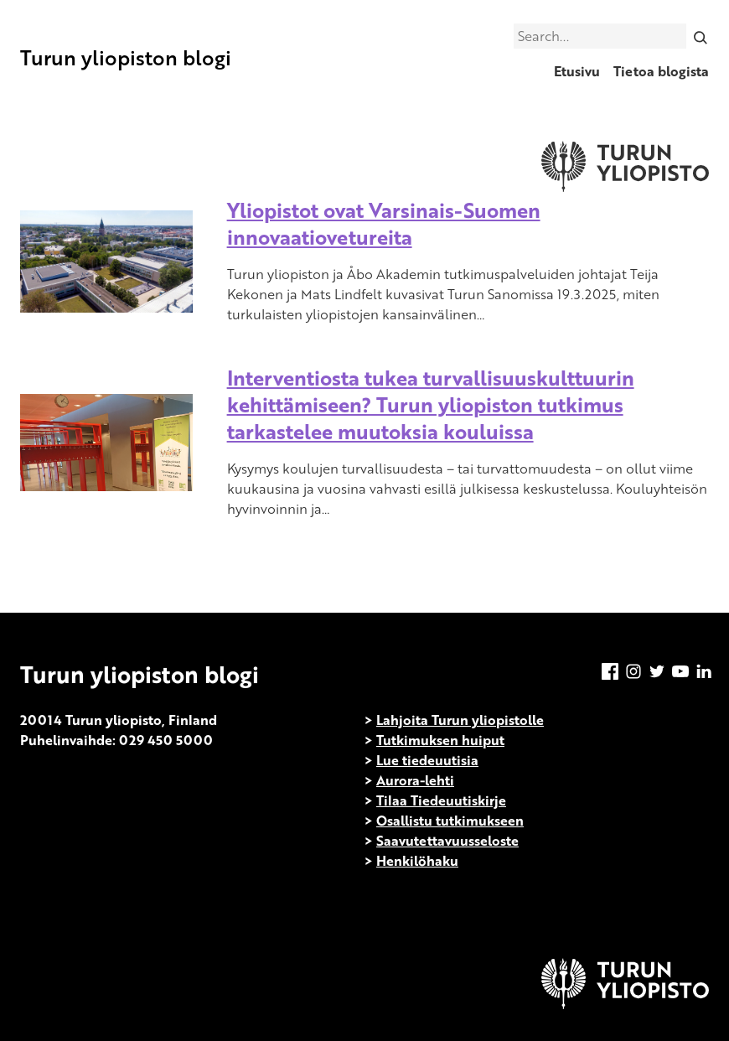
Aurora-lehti (415, 780)
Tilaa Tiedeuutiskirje (441, 800)
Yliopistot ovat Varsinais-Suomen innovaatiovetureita (383, 223)
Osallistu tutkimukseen (450, 821)
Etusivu (577, 71)
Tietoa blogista (661, 71)
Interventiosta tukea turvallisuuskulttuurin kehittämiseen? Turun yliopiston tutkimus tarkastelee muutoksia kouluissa (430, 404)
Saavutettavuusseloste (447, 841)
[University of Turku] (625, 1004)
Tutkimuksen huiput (440, 740)
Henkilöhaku (417, 861)
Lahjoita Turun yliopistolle (460, 720)
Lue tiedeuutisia (427, 760)
